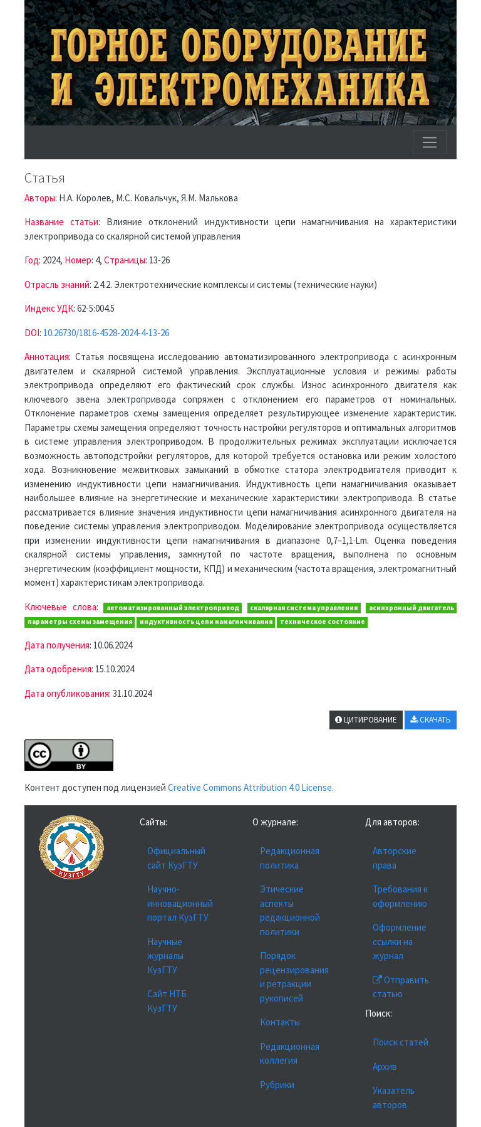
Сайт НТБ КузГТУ (167, 1001)
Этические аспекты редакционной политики (290, 910)
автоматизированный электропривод (172, 607)
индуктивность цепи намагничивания (206, 621)
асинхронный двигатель (411, 607)
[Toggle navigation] (430, 142)
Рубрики (277, 1085)
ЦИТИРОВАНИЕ (366, 719)
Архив (385, 1066)
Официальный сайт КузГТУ (176, 858)
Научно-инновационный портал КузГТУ (180, 903)
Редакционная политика (289, 858)
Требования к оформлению (400, 896)
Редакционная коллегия (289, 1053)
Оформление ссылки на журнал (400, 941)
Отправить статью (401, 987)
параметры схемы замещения (80, 621)
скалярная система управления (304, 607)
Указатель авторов (394, 1097)
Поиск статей (400, 1042)
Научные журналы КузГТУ (165, 956)
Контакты (280, 1022)
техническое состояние (322, 621)
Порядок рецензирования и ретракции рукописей (294, 977)
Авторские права (394, 858)
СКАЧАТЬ (430, 719)
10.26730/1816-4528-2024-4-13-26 (106, 333)
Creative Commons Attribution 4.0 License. (251, 787)
